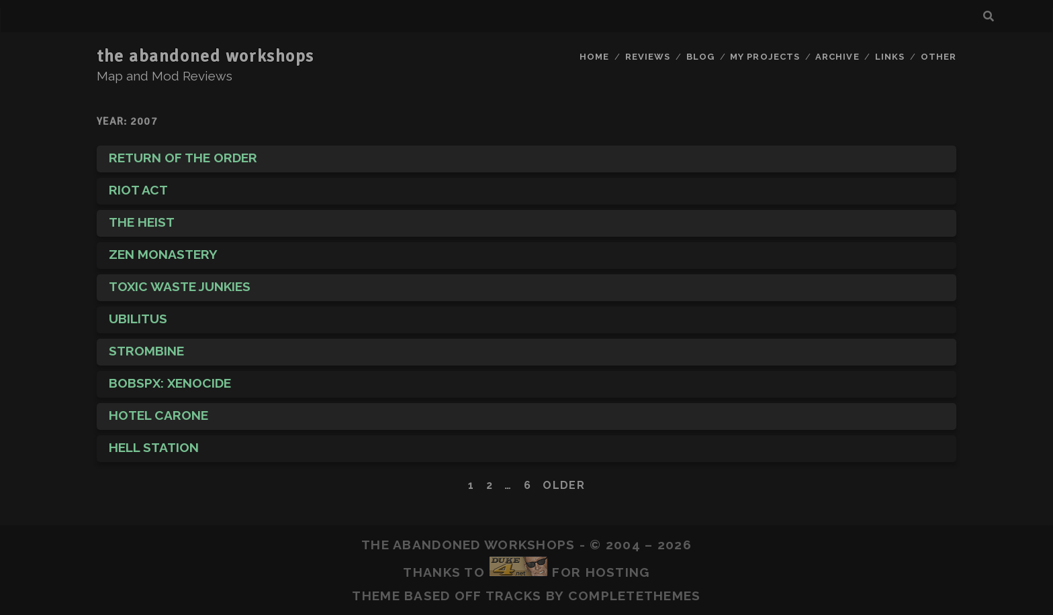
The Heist (142, 222)
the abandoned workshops (205, 56)
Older (563, 485)
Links (890, 57)
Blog (700, 57)
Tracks (514, 595)
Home (594, 57)
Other (938, 57)
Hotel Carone (158, 415)
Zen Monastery (163, 254)
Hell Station (154, 447)
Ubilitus (138, 318)
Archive (837, 57)
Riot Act (138, 189)
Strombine (146, 350)
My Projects (764, 57)
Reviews (647, 57)
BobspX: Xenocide (170, 383)
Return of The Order (183, 157)
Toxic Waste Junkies (179, 286)
